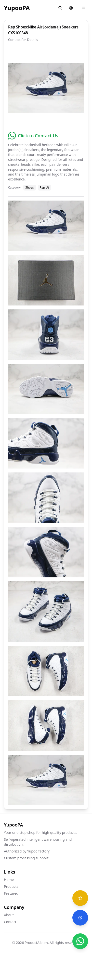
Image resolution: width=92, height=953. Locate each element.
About (9, 915)
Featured (11, 893)
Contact (10, 921)
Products (11, 886)
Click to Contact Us (38, 136)
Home (9, 879)
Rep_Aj (44, 187)
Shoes (29, 187)
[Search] (60, 7)
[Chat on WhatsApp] (80, 941)
